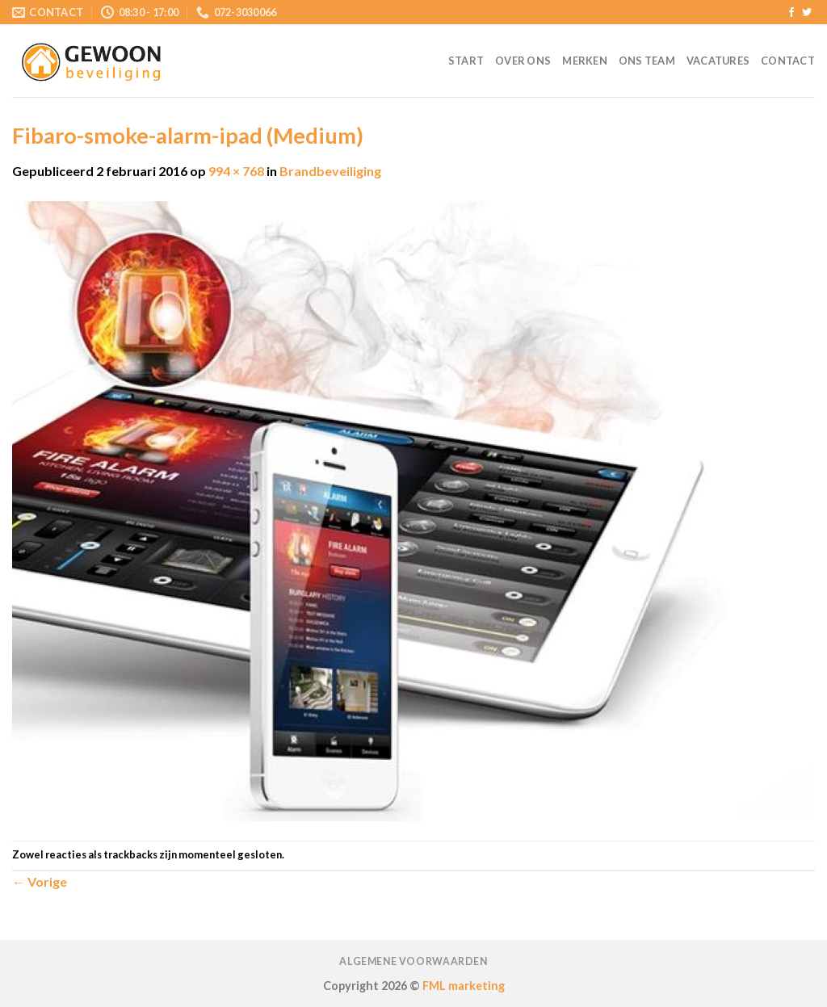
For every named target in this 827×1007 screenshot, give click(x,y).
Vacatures (717, 60)
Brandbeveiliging (330, 170)
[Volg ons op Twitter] (807, 13)
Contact (788, 60)
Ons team (647, 60)
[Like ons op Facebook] (791, 13)
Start (466, 60)
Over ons (523, 60)
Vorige (39, 881)
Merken (584, 60)
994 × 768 (236, 170)
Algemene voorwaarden (413, 961)
